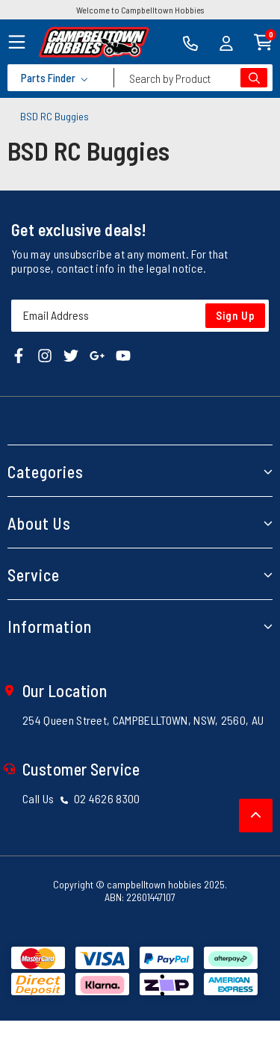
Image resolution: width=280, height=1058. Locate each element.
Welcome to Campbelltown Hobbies (140, 9)
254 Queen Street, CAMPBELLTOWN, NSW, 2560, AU (143, 720)
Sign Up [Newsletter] (235, 315)
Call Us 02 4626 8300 (81, 798)
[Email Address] (140, 316)
